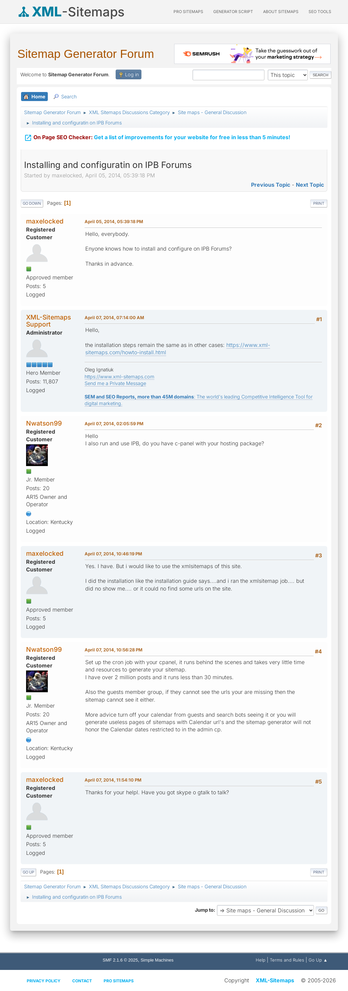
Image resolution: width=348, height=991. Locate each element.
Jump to (204, 910)
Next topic (310, 184)
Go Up (28, 872)
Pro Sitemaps (119, 980)
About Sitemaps (281, 11)
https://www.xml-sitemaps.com (119, 376)
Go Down (32, 203)
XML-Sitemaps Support (48, 320)
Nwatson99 (44, 423)
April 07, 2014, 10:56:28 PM (113, 649)
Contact (82, 980)
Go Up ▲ (318, 960)
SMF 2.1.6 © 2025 (120, 960)
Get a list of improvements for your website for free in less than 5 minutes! (157, 133)
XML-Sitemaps (275, 980)
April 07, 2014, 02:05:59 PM (114, 423)
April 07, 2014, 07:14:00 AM (114, 317)
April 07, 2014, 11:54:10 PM (113, 780)
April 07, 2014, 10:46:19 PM (113, 553)
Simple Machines (156, 960)
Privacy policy (44, 980)
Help (260, 960)
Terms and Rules (287, 960)
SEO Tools (320, 11)
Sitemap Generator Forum (85, 53)
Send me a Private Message (115, 383)
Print (318, 203)
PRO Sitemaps (188, 11)
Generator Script (233, 11)
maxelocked (45, 221)
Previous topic (270, 184)
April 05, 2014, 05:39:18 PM (114, 221)
